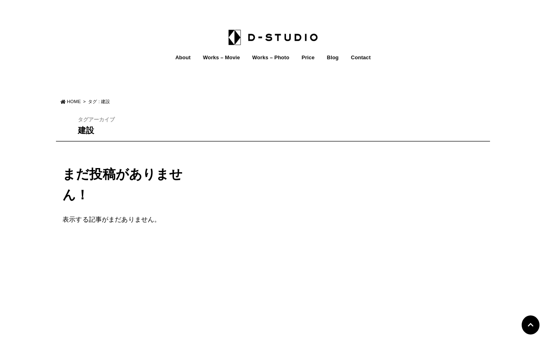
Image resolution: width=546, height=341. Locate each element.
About (183, 57)
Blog (333, 57)
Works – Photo (270, 57)
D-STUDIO (268, 332)
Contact (361, 57)
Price (307, 57)
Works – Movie (221, 57)
